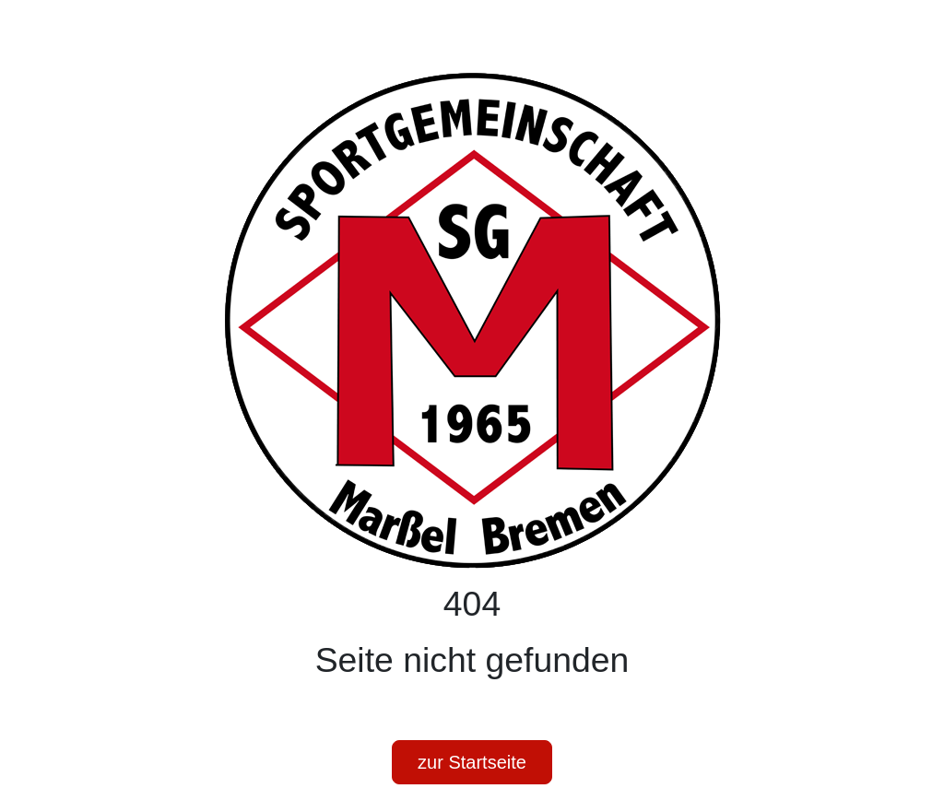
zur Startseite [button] (472, 762)
